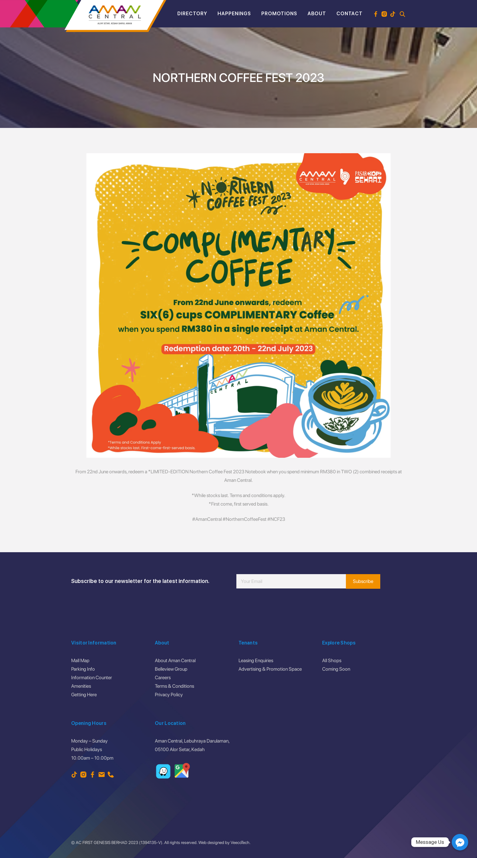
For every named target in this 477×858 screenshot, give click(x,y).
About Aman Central (175, 660)
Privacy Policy (169, 694)
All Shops (331, 660)
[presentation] (282, 607)
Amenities (81, 686)
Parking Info (83, 669)
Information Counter (91, 677)
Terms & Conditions (174, 686)
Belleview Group (171, 669)
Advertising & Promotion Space (270, 669)
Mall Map (80, 660)
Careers (163, 677)
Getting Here (84, 694)
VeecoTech (240, 842)
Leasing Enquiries (255, 660)
